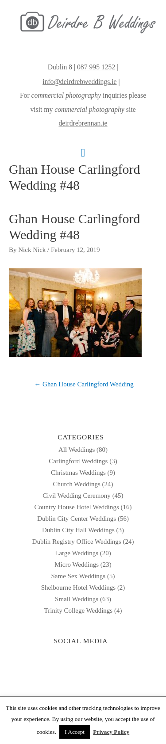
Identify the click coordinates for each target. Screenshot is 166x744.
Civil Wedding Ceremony (76, 495)
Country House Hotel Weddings (76, 507)
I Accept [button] (75, 732)
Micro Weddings (76, 564)
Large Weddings (76, 553)
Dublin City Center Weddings (76, 518)
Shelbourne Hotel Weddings (78, 587)
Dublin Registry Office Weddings (76, 541)
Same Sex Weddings (78, 576)
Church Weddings (76, 484)
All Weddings (76, 449)
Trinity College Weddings (78, 610)
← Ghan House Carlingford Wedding (83, 384)
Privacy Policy (111, 732)
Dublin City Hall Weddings (78, 530)
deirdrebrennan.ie (82, 123)
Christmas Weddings (78, 472)
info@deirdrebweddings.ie (79, 81)
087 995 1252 (96, 67)
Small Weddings (76, 599)
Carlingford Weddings (78, 461)
